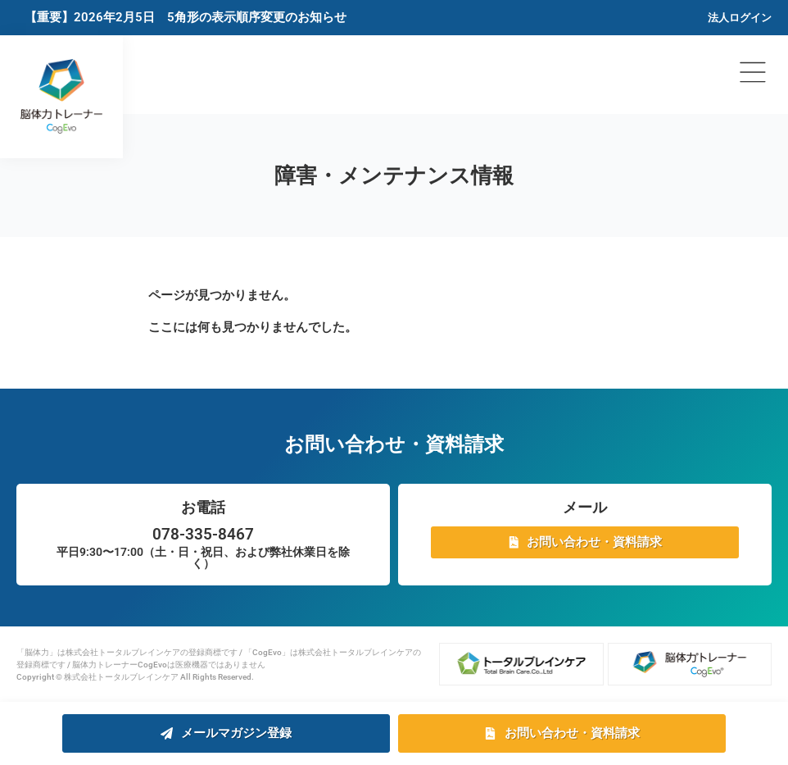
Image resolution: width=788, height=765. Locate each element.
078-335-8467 (203, 534)
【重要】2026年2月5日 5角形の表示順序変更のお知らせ (185, 17)
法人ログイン (740, 17)
